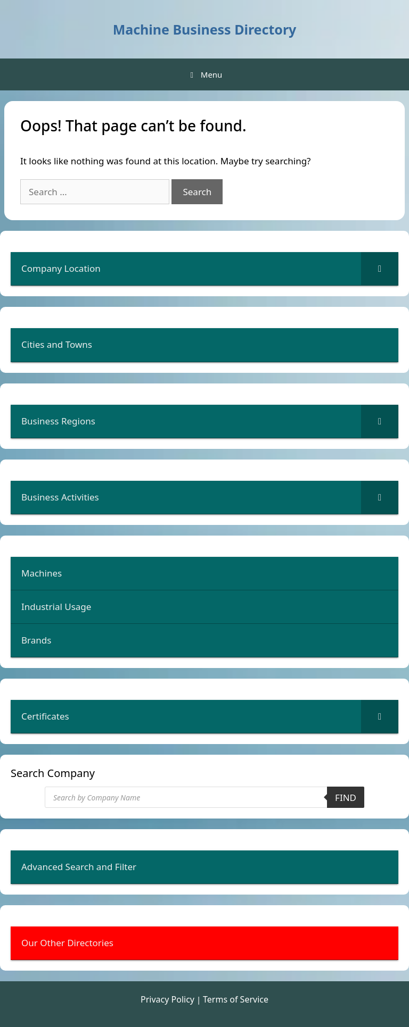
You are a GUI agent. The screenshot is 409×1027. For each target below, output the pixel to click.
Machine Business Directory (205, 29)
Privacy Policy (167, 999)
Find (345, 797)
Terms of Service (235, 999)
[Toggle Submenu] (379, 268)
